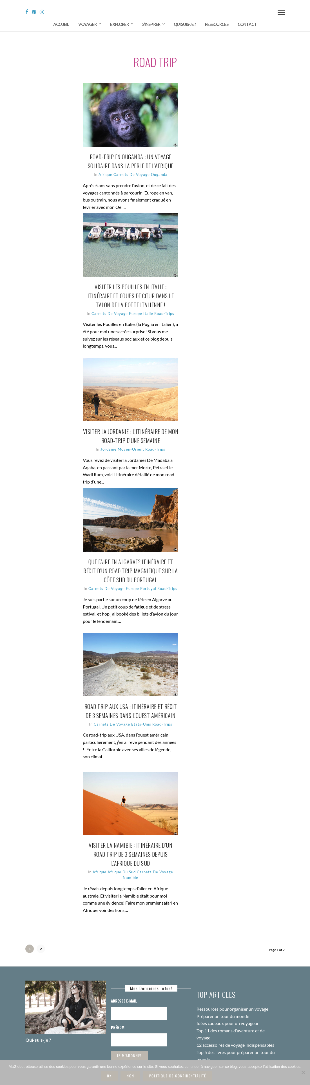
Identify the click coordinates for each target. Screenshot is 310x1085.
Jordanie (119, 443)
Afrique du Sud (132, 866)
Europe (150, 307)
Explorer (119, 24)
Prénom (117, 1016)
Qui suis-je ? (185, 24)
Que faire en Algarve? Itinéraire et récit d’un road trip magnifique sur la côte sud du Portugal (140, 565)
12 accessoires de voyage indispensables (235, 1033)
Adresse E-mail (124, 989)
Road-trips (165, 443)
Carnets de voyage (141, 168)
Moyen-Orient (141, 443)
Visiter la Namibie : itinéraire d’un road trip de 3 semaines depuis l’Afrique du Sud (140, 848)
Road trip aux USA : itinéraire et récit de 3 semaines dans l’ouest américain (140, 709)
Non (130, 1076)
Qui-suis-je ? (38, 1028)
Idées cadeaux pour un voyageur (228, 1012)
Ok (109, 1076)
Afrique (115, 168)
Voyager (87, 24)
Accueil (61, 24)
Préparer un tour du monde (223, 1005)
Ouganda (169, 168)
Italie (163, 307)
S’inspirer (151, 24)
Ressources (216, 24)
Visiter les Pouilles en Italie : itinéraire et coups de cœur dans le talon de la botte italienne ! (140, 290)
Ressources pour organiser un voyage (232, 997)
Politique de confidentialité (177, 1076)
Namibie (140, 872)
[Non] (303, 1072)
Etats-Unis (151, 727)
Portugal (163, 582)
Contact (247, 24)
